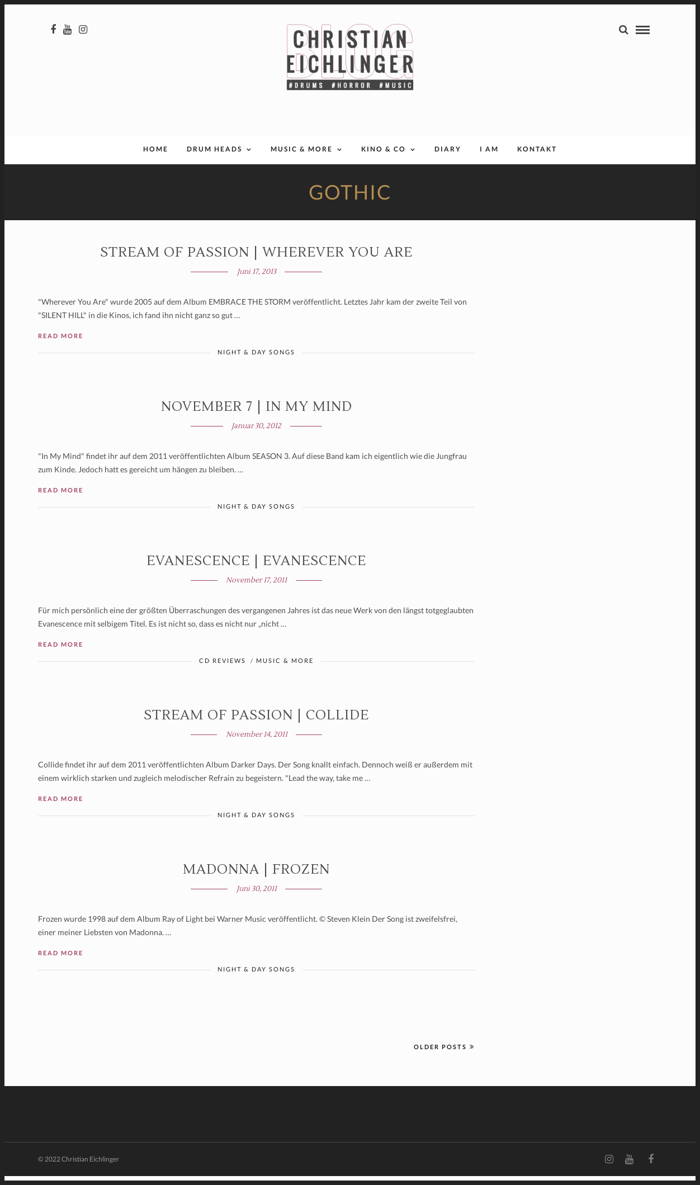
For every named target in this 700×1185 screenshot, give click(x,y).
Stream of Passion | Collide (256, 724)
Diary (447, 158)
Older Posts (444, 1055)
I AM (489, 158)
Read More (60, 344)
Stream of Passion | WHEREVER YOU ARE (256, 261)
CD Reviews (222, 669)
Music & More (302, 158)
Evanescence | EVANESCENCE (256, 570)
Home (155, 158)
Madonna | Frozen (256, 878)
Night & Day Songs (256, 360)
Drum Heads (214, 158)
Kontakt (537, 158)
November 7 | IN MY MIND (256, 415)
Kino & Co (383, 158)
